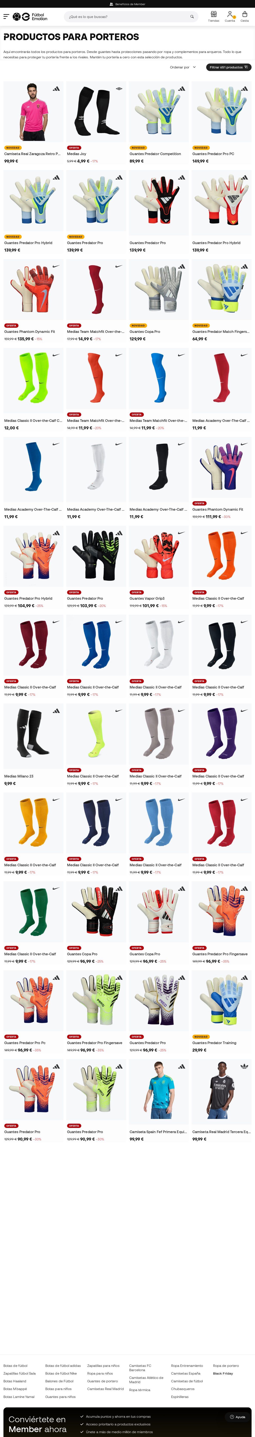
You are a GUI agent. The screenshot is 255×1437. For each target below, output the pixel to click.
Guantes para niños (60, 1397)
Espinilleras (180, 1397)
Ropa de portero (226, 1366)
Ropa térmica (139, 1390)
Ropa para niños (100, 1373)
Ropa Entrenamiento (187, 1366)
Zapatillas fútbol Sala (19, 1373)
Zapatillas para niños (103, 1366)
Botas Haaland (14, 1381)
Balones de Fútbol (59, 1381)
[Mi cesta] (245, 16)
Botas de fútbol (15, 1366)
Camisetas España (185, 1373)
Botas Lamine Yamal (18, 1397)
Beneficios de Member (128, 4)
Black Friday (223, 1373)
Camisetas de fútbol (187, 1381)
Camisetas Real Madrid (105, 1389)
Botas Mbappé (15, 1389)
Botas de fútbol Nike (61, 1373)
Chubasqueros (183, 1389)
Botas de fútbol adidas (63, 1366)
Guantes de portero (102, 1381)
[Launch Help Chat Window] (238, 1417)
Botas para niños (58, 1389)
